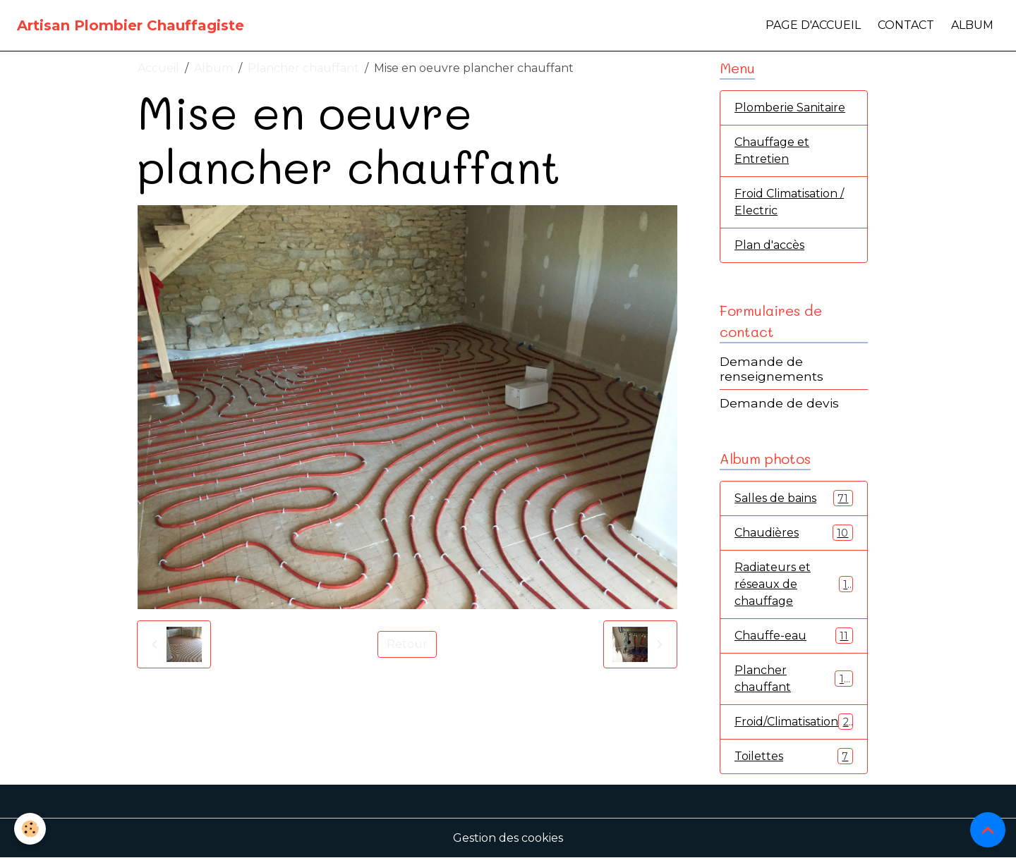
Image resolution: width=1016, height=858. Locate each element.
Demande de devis (779, 403)
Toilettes (793, 756)
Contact (906, 25)
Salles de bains (793, 498)
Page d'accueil (813, 25)
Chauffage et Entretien (771, 150)
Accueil (158, 68)
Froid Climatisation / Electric (789, 202)
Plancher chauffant (303, 68)
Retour (407, 644)
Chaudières (793, 533)
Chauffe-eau (793, 635)
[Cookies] (30, 829)
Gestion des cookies (508, 838)
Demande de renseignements (771, 369)
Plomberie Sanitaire (789, 107)
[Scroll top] (987, 829)
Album (972, 25)
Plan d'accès (769, 245)
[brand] (130, 25)
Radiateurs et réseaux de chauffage (793, 584)
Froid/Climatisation (794, 721)
